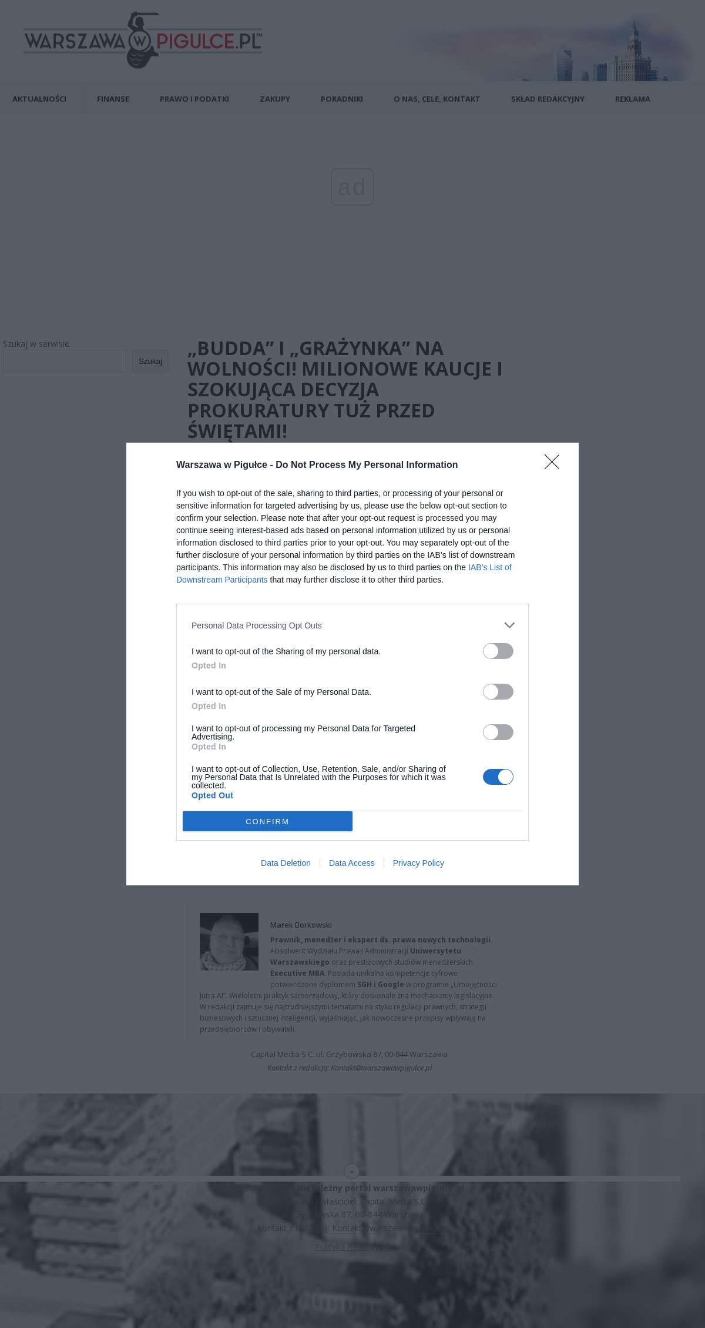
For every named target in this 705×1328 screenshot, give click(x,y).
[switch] (498, 651)
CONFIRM (268, 821)
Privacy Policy (418, 863)
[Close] (556, 465)
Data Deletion (286, 863)
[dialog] (352, 664)
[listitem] (352, 625)
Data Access (352, 863)
